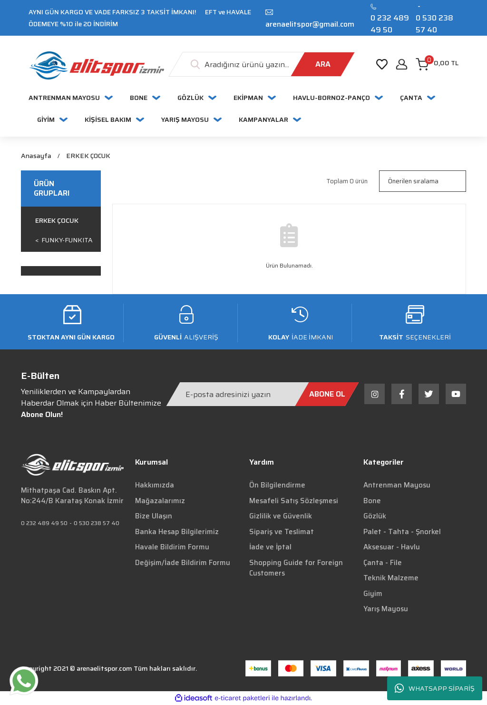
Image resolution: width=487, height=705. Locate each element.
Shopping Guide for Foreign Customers (296, 568)
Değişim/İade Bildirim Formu (182, 562)
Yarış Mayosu (385, 609)
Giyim (372, 593)
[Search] (262, 64)
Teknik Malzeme (391, 578)
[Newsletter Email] (262, 394)
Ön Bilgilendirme (277, 485)
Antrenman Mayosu (396, 485)
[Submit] (327, 394)
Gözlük (374, 516)
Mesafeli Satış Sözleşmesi (293, 500)
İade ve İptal (270, 547)
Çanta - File (382, 562)
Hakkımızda (154, 485)
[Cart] (437, 64)
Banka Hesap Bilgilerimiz (177, 531)
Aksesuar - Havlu (391, 547)
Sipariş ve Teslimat (281, 531)
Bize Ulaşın (153, 516)
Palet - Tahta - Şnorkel (402, 531)
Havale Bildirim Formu (172, 547)
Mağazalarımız (160, 500)
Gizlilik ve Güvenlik (280, 516)
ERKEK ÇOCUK (87, 156)
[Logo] (96, 65)
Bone (372, 500)
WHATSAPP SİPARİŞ (435, 688)
